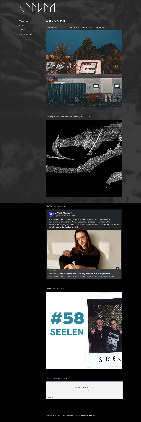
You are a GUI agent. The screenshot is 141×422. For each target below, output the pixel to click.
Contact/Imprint (26, 34)
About (22, 30)
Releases (23, 21)
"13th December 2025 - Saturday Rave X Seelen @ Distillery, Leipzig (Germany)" (77, 27)
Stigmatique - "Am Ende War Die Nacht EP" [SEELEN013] (68, 117)
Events (22, 25)
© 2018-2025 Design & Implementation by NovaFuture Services (70, 415)
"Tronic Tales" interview (54, 289)
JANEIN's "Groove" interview (57, 206)
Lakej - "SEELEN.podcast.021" (57, 378)
